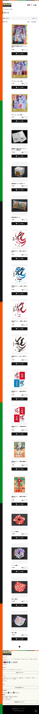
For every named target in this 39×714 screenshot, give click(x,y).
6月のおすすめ (8, 9)
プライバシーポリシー (16, 709)
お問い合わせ (23, 708)
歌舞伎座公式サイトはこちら (19, 701)
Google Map (15, 696)
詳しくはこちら (3, 664)
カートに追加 (20, 53)
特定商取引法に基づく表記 (16, 708)
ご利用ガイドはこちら (19, 672)
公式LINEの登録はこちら (19, 687)
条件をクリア (34, 18)
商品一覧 (4, 9)
